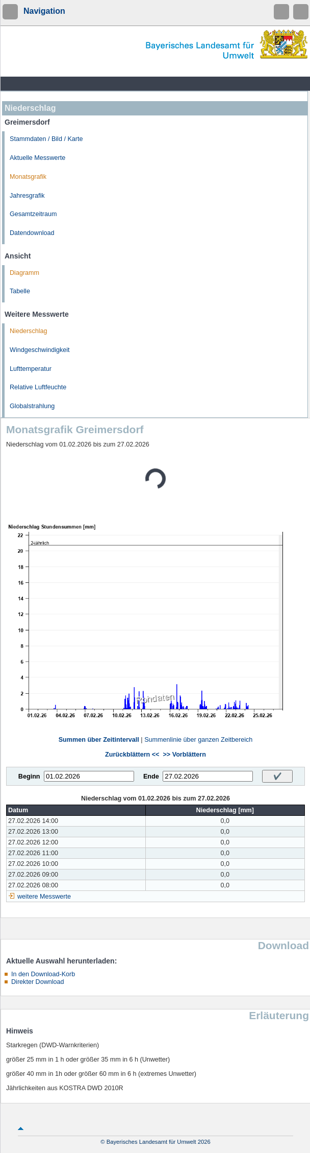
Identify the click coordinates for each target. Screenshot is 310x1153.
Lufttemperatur (30, 368)
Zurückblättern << (132, 754)
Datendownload (32, 233)
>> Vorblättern (184, 754)
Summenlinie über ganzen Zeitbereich (198, 739)
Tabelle (20, 291)
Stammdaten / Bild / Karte (46, 139)
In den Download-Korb (43, 974)
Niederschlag (28, 331)
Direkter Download (37, 981)
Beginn (29, 776)
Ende (151, 776)
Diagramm (24, 272)
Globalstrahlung (32, 406)
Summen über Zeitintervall (99, 739)
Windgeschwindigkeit (40, 350)
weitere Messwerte (44, 896)
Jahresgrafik (27, 195)
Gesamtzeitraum (33, 214)
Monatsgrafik (28, 176)
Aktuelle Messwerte (37, 157)
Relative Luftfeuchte (38, 387)
